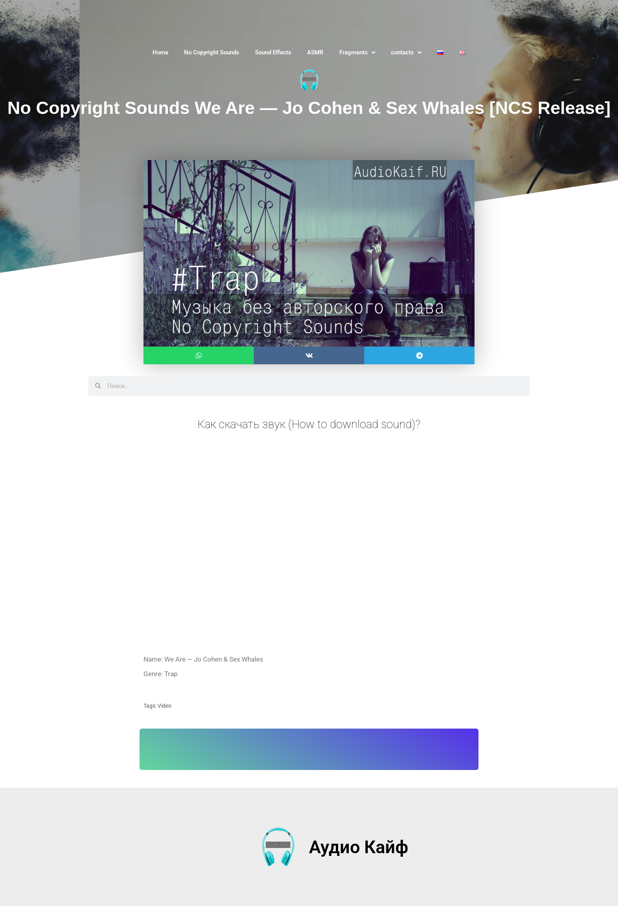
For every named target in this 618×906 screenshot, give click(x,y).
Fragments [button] (357, 53)
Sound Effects (273, 52)
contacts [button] (406, 53)
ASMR (315, 52)
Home (160, 52)
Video (164, 706)
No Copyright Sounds (211, 52)
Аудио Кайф (358, 846)
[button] (198, 355)
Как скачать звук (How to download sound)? (309, 423)
